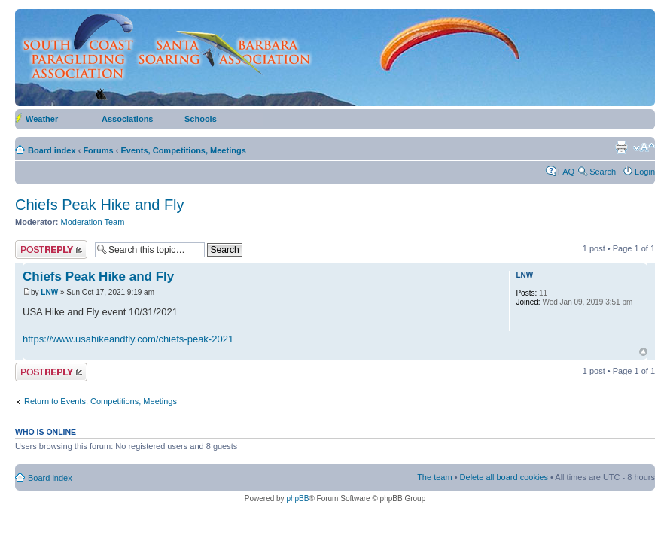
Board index (52, 150)
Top (643, 352)
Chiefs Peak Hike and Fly (99, 204)
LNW (49, 292)
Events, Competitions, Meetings (183, 150)
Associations (127, 118)
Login (645, 171)
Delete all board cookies (504, 477)
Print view (621, 147)
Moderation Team (93, 221)
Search (602, 171)
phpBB (297, 498)
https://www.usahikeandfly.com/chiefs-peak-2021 (128, 339)
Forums (98, 150)
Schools (200, 118)
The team (434, 477)
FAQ (566, 171)
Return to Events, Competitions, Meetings (100, 401)
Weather (42, 118)
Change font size (644, 147)
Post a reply (51, 249)
